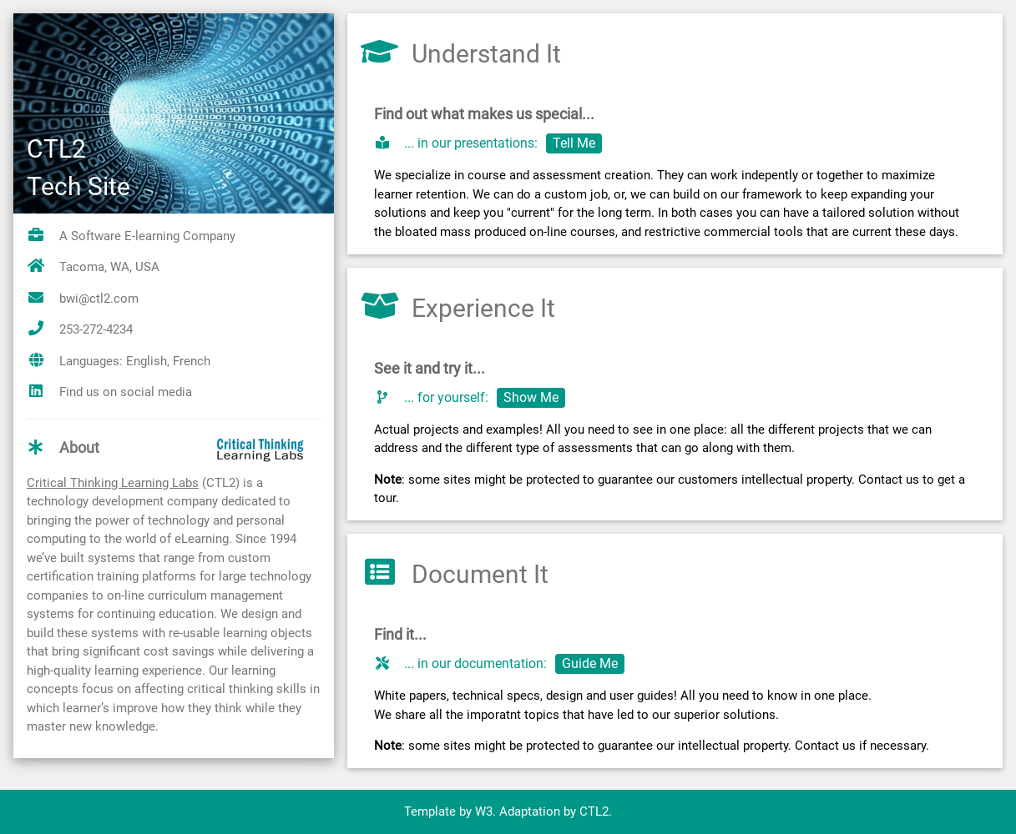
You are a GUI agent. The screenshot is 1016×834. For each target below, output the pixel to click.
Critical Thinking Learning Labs (113, 482)
